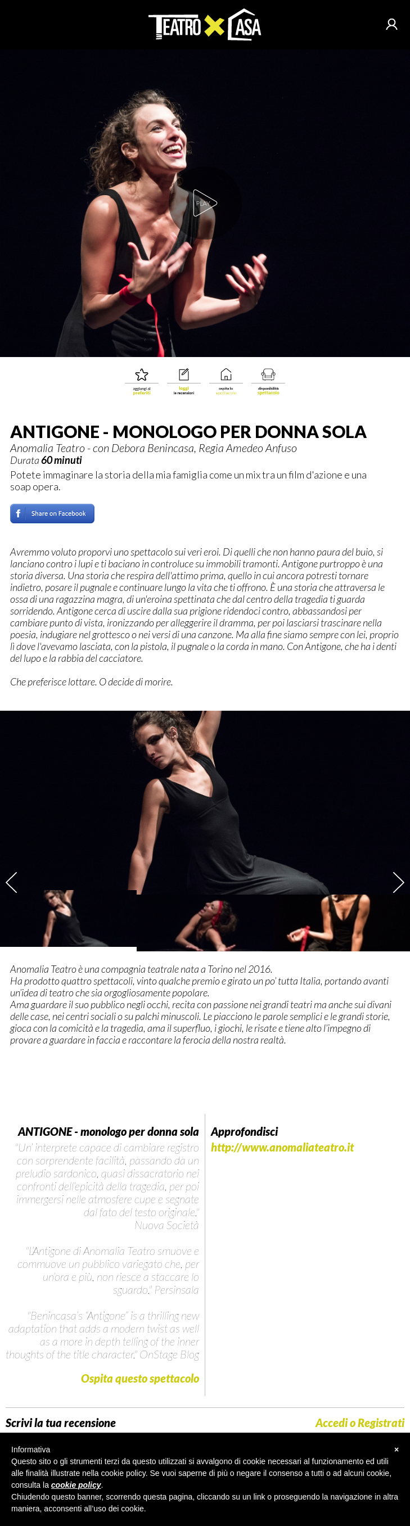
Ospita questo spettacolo (140, 1378)
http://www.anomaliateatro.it (282, 1147)
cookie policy (76, 1484)
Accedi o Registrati (360, 1422)
